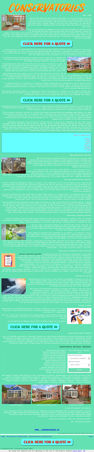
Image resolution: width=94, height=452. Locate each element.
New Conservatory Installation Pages (17, 436)
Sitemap (3, 436)
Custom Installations (63, 414)
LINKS (89, 15)
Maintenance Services (67, 416)
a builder (79, 382)
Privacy (91, 436)
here (89, 343)
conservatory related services (40, 269)
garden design (26, 377)
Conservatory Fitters (16, 411)
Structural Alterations (75, 411)
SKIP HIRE (62, 382)
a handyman (61, 380)
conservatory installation (39, 116)
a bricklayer (76, 379)
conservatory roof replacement (72, 264)
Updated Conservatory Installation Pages (40, 436)
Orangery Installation (19, 412)
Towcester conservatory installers (30, 254)
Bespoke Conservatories (83, 412)
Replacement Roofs (61, 411)
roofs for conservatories (43, 264)
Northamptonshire (66, 269)
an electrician (14, 379)
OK (84, 451)
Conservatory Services (31, 411)
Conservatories (54, 416)
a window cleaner (66, 377)
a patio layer (43, 380)
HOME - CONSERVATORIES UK (47, 430)
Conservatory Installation (65, 412)
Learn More (77, 451)
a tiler (77, 380)
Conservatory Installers (83, 416)
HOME (84, 15)
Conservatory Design (16, 414)
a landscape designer (55, 379)
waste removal (33, 379)
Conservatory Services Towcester (75, 347)
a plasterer (25, 380)
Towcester (43, 122)
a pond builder (45, 377)
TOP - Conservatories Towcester (81, 421)
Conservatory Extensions (32, 414)
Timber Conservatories (78, 414)
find (7, 336)
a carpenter (85, 377)
